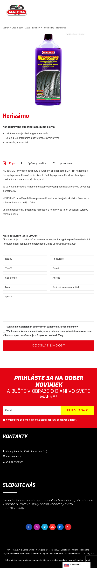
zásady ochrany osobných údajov (60, 331)
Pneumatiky (48, 28)
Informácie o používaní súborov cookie (24, 560)
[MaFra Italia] (17, 10)
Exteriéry (36, 28)
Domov (6, 28)
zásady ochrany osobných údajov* (57, 419)
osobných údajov (60, 560)
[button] (89, 10)
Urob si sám (17, 28)
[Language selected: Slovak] (76, 565)
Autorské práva (76, 560)
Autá (27, 28)
